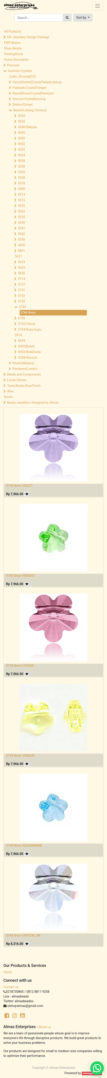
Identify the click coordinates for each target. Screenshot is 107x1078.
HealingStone (13, 54)
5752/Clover (26, 324)
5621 (18, 256)
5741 (21, 290)
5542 (21, 234)
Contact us (11, 987)
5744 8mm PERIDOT (20, 575)
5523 (21, 211)
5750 (21, 318)
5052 (21, 144)
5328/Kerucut (27, 357)
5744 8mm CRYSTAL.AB (23, 935)
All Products (12, 31)
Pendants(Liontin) (24, 369)
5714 (21, 279)
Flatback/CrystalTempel (29, 87)
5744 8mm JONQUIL (20, 755)
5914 (18, 335)
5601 (21, 251)
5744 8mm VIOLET (19, 486)
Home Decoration (16, 59)
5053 (21, 149)
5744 (22, 307)
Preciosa (13, 65)
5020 (21, 116)
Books (8, 397)
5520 (21, 206)
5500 (21, 189)
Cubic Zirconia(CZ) (22, 76)
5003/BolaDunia (29, 352)
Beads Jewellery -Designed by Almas (32, 402)
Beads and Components (24, 374)
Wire (10, 391)
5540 (21, 222)
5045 (21, 132)
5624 (21, 262)
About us (44, 1027)
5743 (21, 301)
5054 (21, 155)
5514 (21, 194)
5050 (21, 138)
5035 (21, 121)
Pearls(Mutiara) (23, 363)
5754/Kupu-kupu (29, 329)
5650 (21, 273)
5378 (21, 183)
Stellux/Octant (22, 104)
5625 (21, 267)
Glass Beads (12, 48)
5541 (21, 228)
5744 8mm (27, 312)
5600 (21, 245)
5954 (21, 340)
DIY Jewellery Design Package (28, 37)
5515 (21, 200)
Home (7, 972)
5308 (21, 177)
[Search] (67, 18)
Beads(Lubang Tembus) (30, 110)
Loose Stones (16, 380)
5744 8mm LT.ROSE (20, 665)
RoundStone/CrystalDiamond (32, 93)
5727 (21, 284)
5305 (21, 172)
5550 (21, 239)
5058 (21, 161)
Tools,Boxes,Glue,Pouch (23, 385)
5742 (21, 295)
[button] (83, 18)
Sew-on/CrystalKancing (28, 99)
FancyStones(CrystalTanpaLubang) (36, 82)
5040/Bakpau (27, 127)
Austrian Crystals (20, 71)
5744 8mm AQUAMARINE (24, 845)
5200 (21, 166)
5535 (21, 217)
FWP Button (12, 43)
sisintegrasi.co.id (92, 1073)
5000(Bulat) (26, 346)
